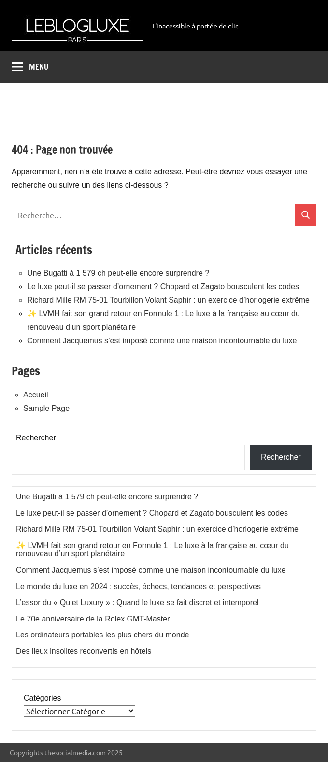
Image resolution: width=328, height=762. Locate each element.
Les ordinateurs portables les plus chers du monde (102, 635)
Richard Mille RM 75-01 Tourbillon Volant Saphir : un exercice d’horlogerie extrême (168, 300)
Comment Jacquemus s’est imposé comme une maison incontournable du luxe (162, 341)
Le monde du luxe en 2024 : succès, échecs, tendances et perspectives (138, 586)
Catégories (42, 698)
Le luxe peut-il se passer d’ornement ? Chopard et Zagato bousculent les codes (163, 286)
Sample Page (46, 408)
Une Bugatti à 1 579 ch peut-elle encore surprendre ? (118, 273)
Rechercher (36, 438)
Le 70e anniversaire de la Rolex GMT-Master (93, 619)
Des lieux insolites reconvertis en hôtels (83, 651)
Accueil (35, 395)
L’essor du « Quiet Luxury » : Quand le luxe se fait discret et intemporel (137, 602)
